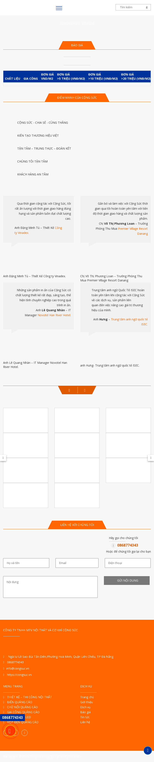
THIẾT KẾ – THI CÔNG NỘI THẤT (27, 697)
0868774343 (127, 545)
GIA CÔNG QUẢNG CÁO (21, 712)
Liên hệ (85, 722)
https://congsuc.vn (17, 675)
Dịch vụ (85, 707)
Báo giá (85, 712)
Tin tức (85, 717)
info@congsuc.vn (16, 668)
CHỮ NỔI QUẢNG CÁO (20, 707)
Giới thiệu (86, 702)
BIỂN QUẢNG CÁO (17, 702)
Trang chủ (68, 24)
